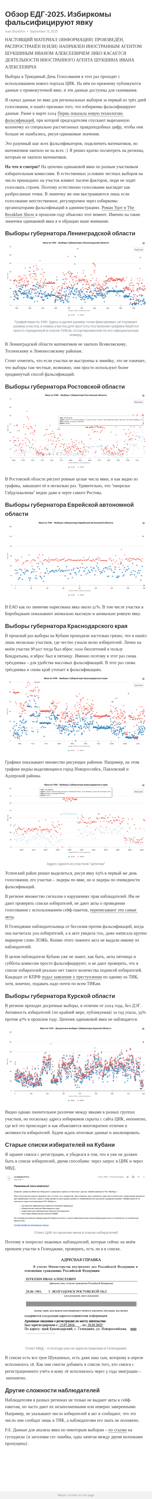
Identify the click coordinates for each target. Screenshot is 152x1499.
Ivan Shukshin (15, 31)
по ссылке (117, 1430)
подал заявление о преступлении (72, 977)
